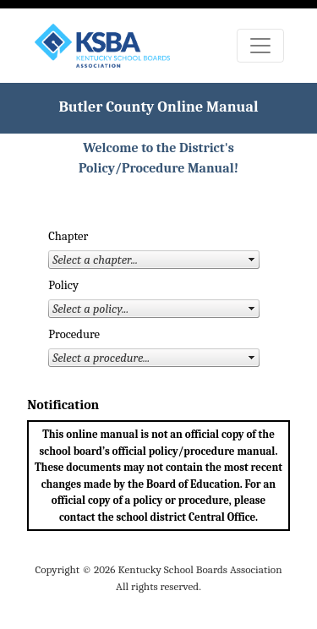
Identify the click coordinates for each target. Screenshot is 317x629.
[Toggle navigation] (260, 46)
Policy (63, 285)
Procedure (74, 334)
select (252, 259)
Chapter (68, 236)
